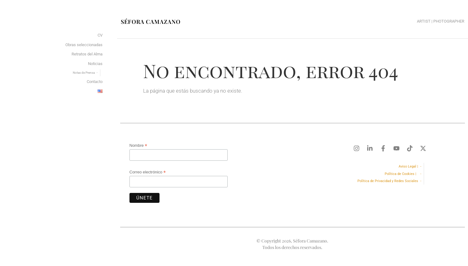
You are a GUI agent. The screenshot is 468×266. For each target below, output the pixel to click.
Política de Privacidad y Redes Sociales (387, 181)
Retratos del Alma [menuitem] (87, 54)
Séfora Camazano (151, 22)
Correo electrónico (147, 172)
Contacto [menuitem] (95, 81)
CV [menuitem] (100, 35)
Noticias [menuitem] (95, 63)
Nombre (138, 145)
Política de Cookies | (401, 174)
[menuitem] (100, 91)
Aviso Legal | (408, 166)
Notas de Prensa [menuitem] (84, 72)
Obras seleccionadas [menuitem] (84, 44)
